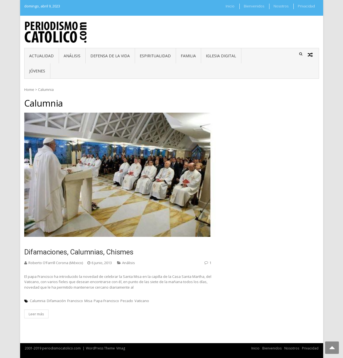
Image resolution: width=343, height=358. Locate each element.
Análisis (72, 55)
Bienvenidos (254, 6)
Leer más (36, 313)
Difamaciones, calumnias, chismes (78, 252)
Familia (188, 55)
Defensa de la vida (110, 55)
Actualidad (41, 55)
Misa (88, 300)
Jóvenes (37, 71)
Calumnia (37, 300)
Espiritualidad (155, 55)
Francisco (75, 300)
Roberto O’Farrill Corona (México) (55, 262)
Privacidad (306, 6)
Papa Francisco (106, 300)
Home (29, 89)
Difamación (56, 300)
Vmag (120, 348)
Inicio (230, 6)
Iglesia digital (221, 55)
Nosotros (281, 6)
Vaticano (141, 300)
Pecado (126, 300)
